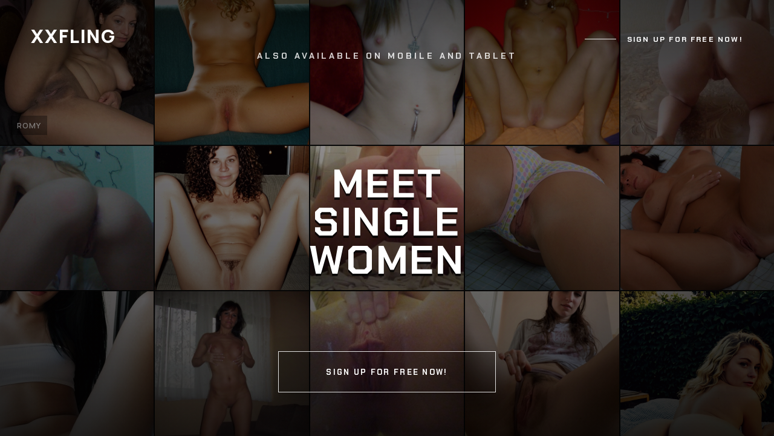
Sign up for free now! (685, 39)
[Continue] (387, 218)
